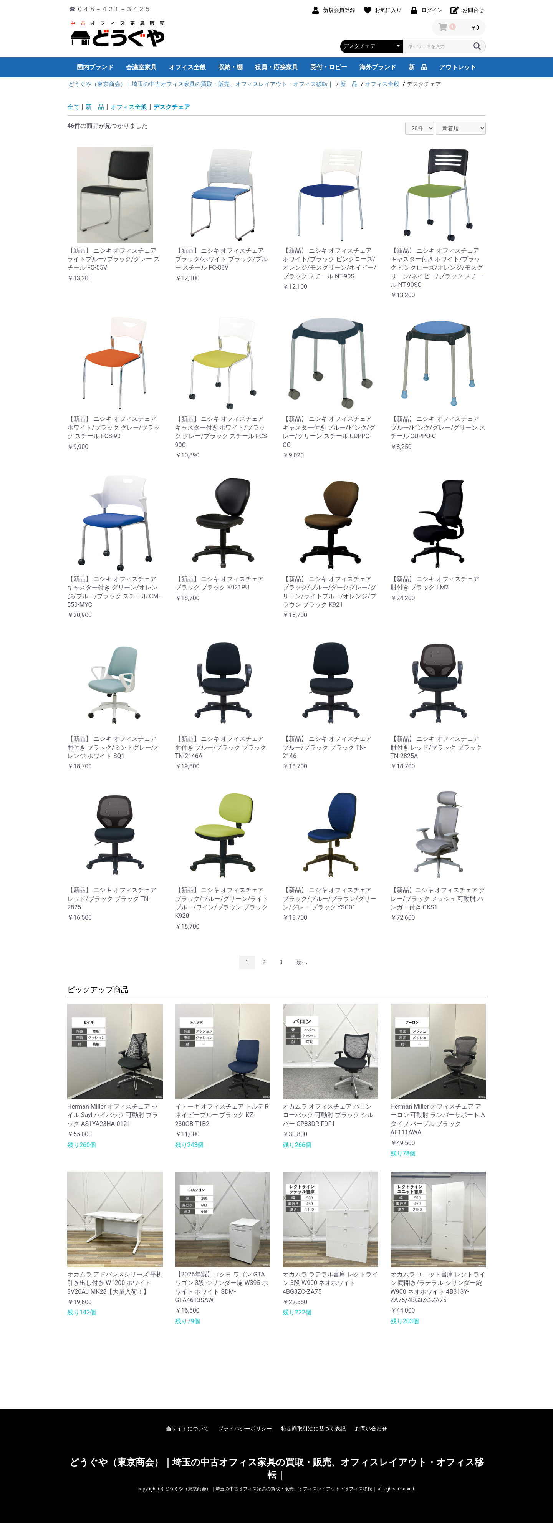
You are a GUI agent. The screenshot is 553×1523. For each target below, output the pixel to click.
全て (73, 107)
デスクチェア (171, 107)
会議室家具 (141, 67)
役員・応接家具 (276, 67)
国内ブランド (95, 67)
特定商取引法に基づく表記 (313, 1428)
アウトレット (457, 67)
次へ (301, 962)
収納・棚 (230, 67)
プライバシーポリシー (245, 1428)
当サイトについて (187, 1428)
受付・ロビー (328, 67)
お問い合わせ (371, 1428)
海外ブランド (377, 67)
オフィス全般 (187, 67)
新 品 (418, 67)
